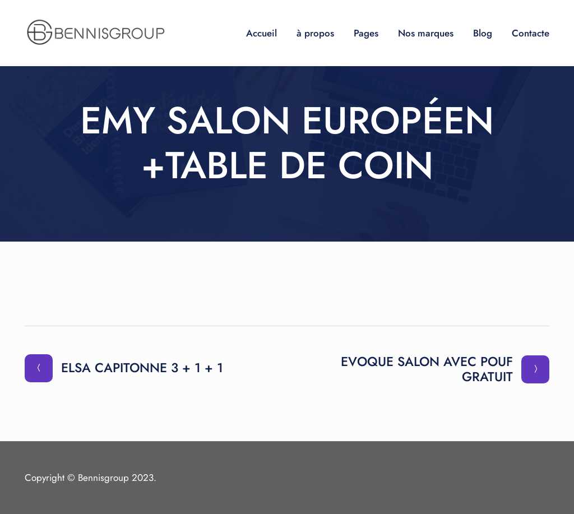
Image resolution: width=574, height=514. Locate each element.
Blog (482, 33)
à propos (315, 33)
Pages (366, 33)
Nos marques (425, 33)
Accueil (261, 33)
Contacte (530, 33)
